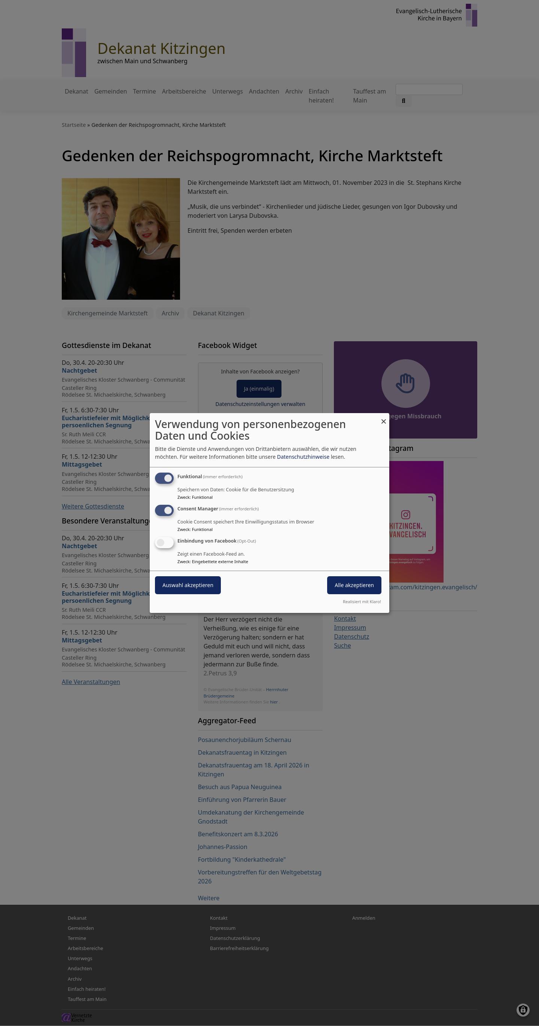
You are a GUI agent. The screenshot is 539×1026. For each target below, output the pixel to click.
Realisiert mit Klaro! (362, 601)
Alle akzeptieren (354, 585)
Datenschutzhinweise (303, 456)
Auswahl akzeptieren (187, 585)
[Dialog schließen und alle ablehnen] (383, 417)
